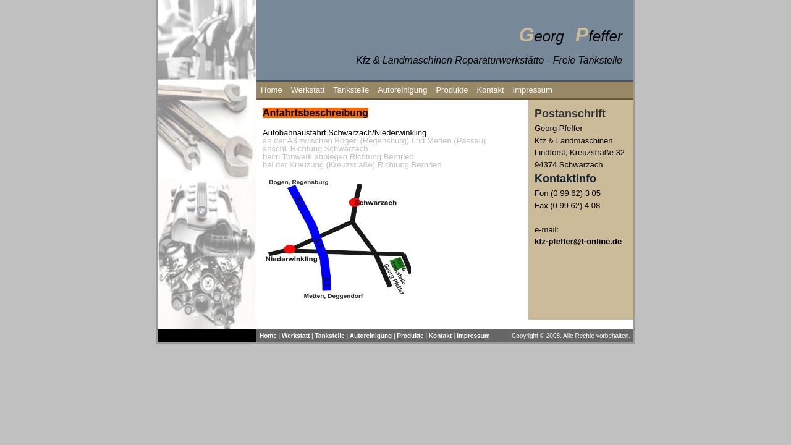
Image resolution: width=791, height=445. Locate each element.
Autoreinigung (402, 90)
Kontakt (490, 90)
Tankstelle (351, 90)
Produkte (452, 90)
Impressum (532, 90)
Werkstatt (308, 90)
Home (271, 90)
